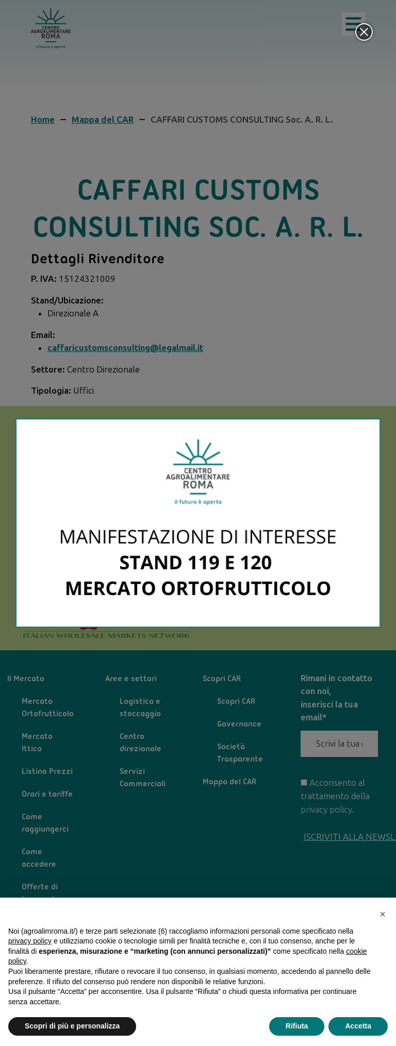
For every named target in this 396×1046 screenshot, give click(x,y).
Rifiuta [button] (297, 1026)
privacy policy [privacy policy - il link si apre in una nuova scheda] (30, 941)
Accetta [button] (358, 1026)
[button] (382, 914)
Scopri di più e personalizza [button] (72, 1026)
